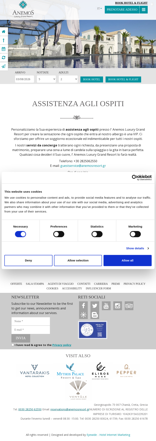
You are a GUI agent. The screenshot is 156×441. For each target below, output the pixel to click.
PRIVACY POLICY (134, 283)
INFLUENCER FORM (98, 288)
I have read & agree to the (43, 345)
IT (99, 8)
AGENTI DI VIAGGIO (61, 283)
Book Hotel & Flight (131, 3)
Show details (135, 248)
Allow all (127, 260)
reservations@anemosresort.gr (69, 409)
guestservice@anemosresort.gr (83, 166)
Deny (28, 260)
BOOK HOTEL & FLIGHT (123, 79)
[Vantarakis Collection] (34, 370)
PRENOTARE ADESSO (122, 9)
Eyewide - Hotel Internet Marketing (108, 435)
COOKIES (52, 288)
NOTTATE (43, 72)
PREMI (116, 283)
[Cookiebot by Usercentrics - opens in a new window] (135, 178)
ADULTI (63, 72)
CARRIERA (101, 283)
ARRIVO (20, 72)
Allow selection (78, 260)
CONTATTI (83, 283)
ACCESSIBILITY (72, 288)
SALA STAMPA (35, 283)
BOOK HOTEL (91, 79)
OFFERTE (16, 283)
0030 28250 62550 (30, 409)
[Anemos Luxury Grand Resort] (3, 31)
